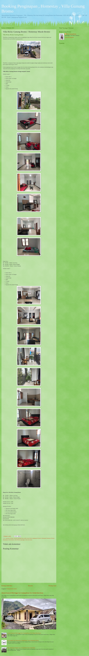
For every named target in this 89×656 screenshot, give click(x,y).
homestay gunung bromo (19, 538)
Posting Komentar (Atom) (11, 588)
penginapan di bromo (36, 538)
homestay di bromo (9, 538)
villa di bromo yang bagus (19, 539)
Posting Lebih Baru (6, 585)
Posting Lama (52, 585)
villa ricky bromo (28, 539)
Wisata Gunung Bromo (71, 34)
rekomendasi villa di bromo (8, 539)
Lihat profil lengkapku (69, 37)
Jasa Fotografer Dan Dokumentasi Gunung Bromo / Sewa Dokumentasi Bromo (23, 640)
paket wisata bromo (28, 538)
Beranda (30, 585)
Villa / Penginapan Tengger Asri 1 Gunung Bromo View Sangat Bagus (21, 647)
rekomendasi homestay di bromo (47, 538)
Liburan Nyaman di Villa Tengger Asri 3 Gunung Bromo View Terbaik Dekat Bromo (22, 593)
